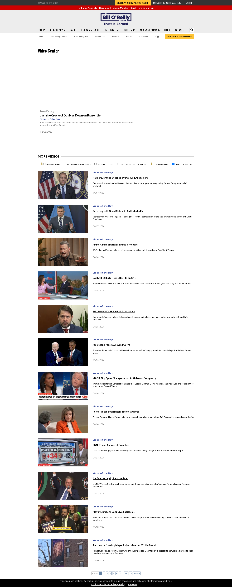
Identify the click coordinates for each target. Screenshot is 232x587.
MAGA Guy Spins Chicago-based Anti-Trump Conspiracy (124, 378)
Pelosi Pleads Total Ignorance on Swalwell (116, 411)
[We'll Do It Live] (95, 164)
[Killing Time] (154, 164)
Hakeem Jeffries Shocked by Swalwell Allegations (120, 177)
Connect (180, 30)
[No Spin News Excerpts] (65, 164)
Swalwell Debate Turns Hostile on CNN (114, 277)
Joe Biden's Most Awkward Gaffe (111, 344)
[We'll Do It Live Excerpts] (118, 164)
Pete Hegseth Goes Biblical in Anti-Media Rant (119, 211)
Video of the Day (50, 119)
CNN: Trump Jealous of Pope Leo (111, 444)
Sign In (189, 2)
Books (115, 36)
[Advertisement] (166, 81)
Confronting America (58, 36)
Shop (42, 30)
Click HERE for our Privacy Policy (108, 584)
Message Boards (150, 30)
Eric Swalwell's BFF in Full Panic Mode (114, 311)
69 (126, 573)
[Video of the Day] (173, 164)
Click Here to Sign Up (142, 7)
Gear (129, 36)
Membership (100, 36)
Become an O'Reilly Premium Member (132, 2)
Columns (129, 30)
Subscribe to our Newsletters (167, 2)
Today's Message (91, 30)
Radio (73, 30)
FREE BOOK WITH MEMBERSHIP (180, 36)
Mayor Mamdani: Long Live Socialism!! (114, 511)
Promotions (143, 36)
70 (130, 573)
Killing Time (112, 30)
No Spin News (57, 30)
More (167, 30)
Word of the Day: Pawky (48, 2)
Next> (137, 573)
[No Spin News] (44, 164)
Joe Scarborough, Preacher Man (110, 478)
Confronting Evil (81, 36)
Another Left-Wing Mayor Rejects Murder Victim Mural (124, 545)
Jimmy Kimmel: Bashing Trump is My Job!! (116, 244)
